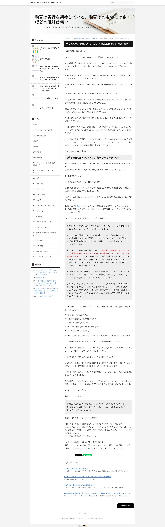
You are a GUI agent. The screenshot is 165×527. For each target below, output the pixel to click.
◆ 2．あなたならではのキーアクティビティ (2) (44, 171)
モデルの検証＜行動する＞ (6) (42, 222)
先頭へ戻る (127, 505)
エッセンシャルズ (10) (39, 240)
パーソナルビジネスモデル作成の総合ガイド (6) (44, 234)
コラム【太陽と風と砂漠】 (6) (42, 257)
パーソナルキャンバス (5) (40, 227)
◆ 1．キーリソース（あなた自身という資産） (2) (44, 164)
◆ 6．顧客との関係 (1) (40, 194)
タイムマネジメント (42, 108)
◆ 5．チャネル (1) (38, 189)
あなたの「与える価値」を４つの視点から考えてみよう (45, 78)
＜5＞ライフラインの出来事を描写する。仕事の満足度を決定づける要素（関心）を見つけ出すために (45, 283)
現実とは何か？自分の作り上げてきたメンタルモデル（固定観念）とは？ (45, 88)
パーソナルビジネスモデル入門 (45, 49)
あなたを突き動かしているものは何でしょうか (79, 485)
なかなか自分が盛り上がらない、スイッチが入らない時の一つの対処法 (87, 477)
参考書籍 (35, 146)
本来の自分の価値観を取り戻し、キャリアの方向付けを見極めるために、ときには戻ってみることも (97, 493)
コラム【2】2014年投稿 (91, 38)
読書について (80, 206)
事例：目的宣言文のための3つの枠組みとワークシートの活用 (45, 69)
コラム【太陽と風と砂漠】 (78, 38)
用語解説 (35, 141)
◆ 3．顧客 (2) (37, 178)
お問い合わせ (37, 152)
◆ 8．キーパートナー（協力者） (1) (44, 205)
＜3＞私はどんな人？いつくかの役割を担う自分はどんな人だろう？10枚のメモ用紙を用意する (46, 291)
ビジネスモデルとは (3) (40, 135)
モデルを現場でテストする (45, 98)
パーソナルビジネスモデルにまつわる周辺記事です (45, 2)
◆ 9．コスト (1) (38, 211)
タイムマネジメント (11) (40, 251)
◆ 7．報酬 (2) (37, 200)
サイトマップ (82, 513)
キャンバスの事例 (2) (39, 246)
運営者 (35, 124)
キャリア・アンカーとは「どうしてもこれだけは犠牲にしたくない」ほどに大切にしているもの (46, 272)
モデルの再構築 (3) (38, 216)
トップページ (67, 38)
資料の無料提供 (41, 59)
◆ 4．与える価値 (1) (39, 183)
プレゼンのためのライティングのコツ (76, 468)
